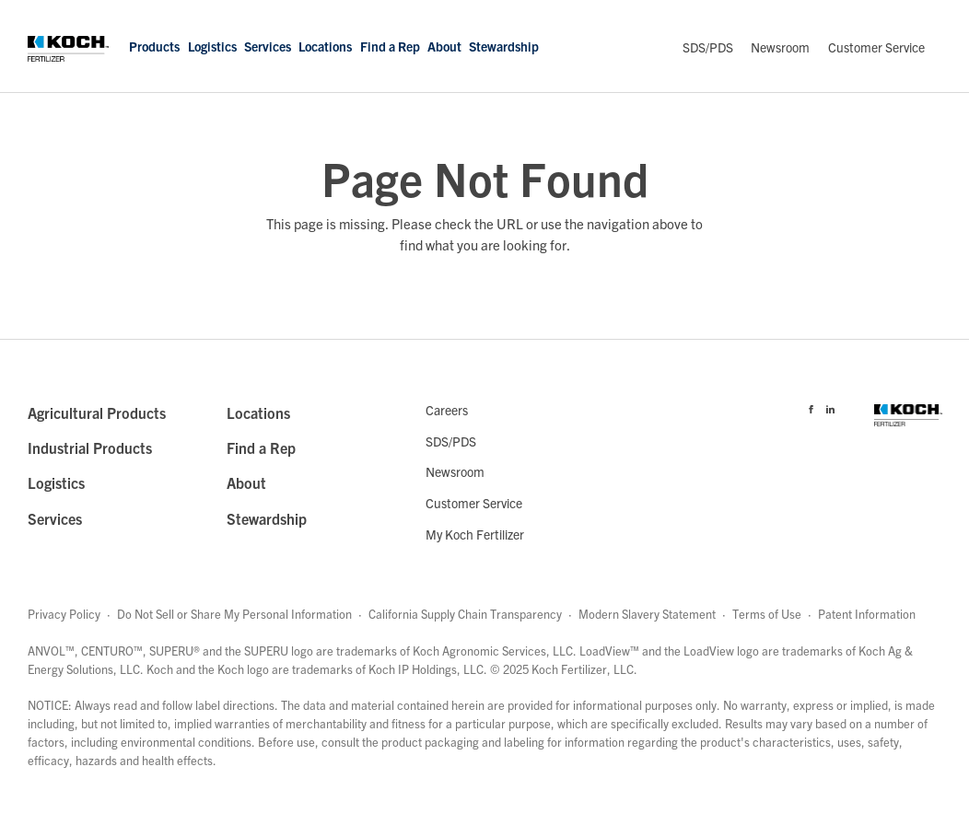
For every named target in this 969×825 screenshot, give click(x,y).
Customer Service (876, 47)
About (444, 46)
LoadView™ (609, 650)
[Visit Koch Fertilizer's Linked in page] (830, 406)
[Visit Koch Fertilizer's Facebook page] (811, 406)
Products (154, 46)
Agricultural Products (97, 412)
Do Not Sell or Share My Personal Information (234, 614)
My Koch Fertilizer (475, 534)
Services (267, 46)
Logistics (212, 46)
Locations (325, 46)
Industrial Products (90, 447)
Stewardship (504, 46)
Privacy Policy (64, 614)
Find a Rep (390, 46)
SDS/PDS (708, 47)
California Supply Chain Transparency (465, 614)
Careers (447, 409)
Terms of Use (766, 614)
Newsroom (780, 47)
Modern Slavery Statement (647, 614)
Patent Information (867, 614)
